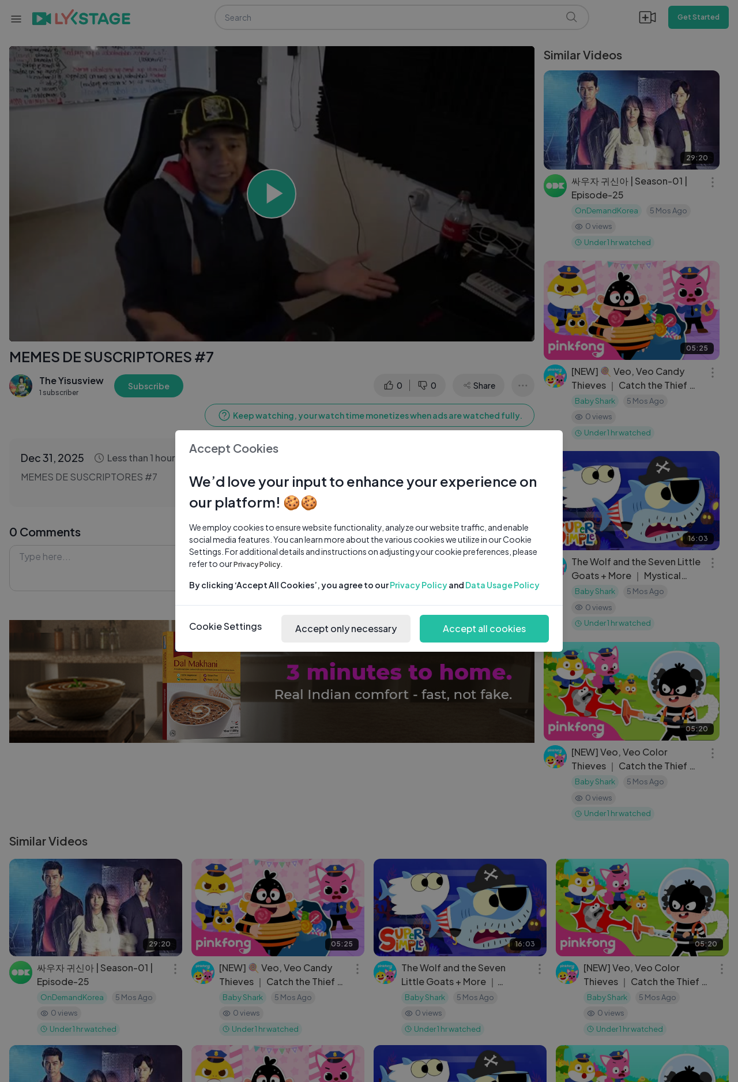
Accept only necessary (346, 628)
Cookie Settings (225, 626)
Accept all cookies (484, 628)
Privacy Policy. (258, 564)
